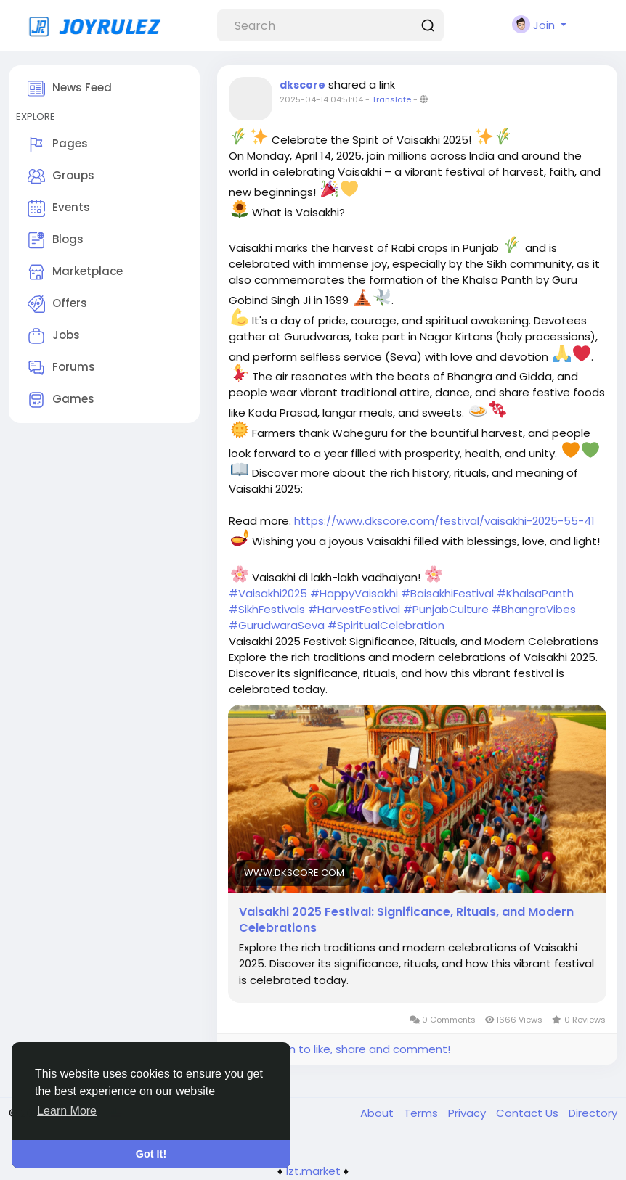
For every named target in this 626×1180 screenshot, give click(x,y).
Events (59, 208)
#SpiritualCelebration (386, 625)
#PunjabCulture (446, 609)
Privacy (468, 1112)
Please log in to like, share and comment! (339, 1049)
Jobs (54, 336)
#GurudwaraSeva (277, 625)
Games (61, 400)
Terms (422, 1112)
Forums (61, 368)
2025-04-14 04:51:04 (321, 99)
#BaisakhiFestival (447, 593)
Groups (61, 176)
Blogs (56, 240)
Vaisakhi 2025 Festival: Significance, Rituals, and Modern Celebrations (406, 920)
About (378, 1112)
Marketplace (75, 272)
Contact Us (528, 1112)
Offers (57, 304)
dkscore (302, 85)
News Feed (70, 88)
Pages (58, 144)
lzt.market (313, 1171)
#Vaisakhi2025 (268, 593)
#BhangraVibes (534, 609)
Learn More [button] (67, 1111)
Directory (593, 1112)
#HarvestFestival (354, 609)
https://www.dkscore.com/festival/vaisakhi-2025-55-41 (444, 520)
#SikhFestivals (267, 609)
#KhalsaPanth (535, 593)
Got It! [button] (151, 1154)
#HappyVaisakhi (354, 593)
